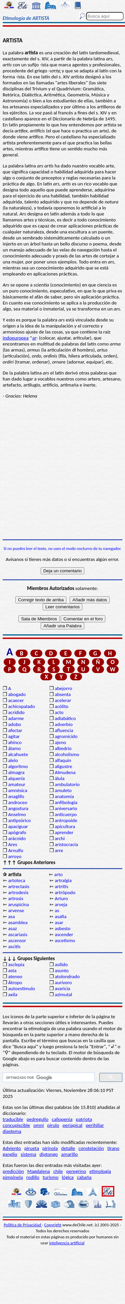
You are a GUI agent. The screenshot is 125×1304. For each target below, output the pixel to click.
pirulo (53, 1125)
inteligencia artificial (66, 1242)
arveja (61, 904)
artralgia (63, 880)
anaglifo (16, 796)
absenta (63, 694)
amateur (16, 784)
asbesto (62, 928)
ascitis (14, 946)
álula (59, 778)
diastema (12, 1131)
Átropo (15, 983)
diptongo (49, 1154)
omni (38, 1125)
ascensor (17, 940)
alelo (13, 760)
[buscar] (48, 1078)
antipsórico (19, 820)
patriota (84, 1119)
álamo (14, 748)
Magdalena (38, 1171)
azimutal (63, 995)
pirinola (50, 1148)
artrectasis (18, 886)
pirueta (31, 1148)
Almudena (65, 772)
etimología (100, 1171)
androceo (17, 802)
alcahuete (18, 754)
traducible (13, 1119)
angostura (18, 808)
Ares (12, 844)
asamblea (17, 922)
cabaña (84, 1177)
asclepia (16, 964)
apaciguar (18, 826)
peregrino (76, 1171)
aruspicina (18, 904)
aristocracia (66, 844)
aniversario (66, 808)
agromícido (66, 736)
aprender (64, 832)
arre (59, 850)
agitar (14, 736)
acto (59, 712)
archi (60, 838)
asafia (60, 916)
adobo (14, 724)
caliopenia (62, 1119)
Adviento (12, 1148)
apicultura (65, 826)
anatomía (64, 796)
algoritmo (18, 766)
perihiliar (95, 1125)
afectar (15, 730)
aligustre (63, 766)
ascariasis (17, 934)
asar (59, 922)
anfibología (66, 802)
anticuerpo (66, 814)
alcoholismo (67, 754)
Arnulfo (15, 850)
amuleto (63, 790)
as (57, 910)
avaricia (62, 989)
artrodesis (18, 892)
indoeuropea (16, 338)
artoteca (16, 880)
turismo (50, 1177)
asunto (61, 970)
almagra (16, 772)
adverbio (64, 724)
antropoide (66, 820)
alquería (16, 778)
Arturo (61, 898)
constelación (91, 1148)
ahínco (15, 742)
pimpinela (13, 1177)
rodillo (32, 1177)
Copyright (52, 1224)
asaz (12, 928)
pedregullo (37, 1119)
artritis (61, 886)
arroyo (14, 856)
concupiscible (16, 1125)
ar (34, 338)
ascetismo (65, 940)
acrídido (16, 712)
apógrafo (17, 832)
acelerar (63, 700)
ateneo (15, 976)
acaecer (16, 700)
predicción (13, 1171)
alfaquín (63, 760)
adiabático (65, 718)
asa (11, 916)
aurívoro (63, 983)
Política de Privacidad (23, 1224)
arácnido (17, 838)
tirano (113, 1148)
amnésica (17, 790)
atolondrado (67, 976)
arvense (16, 910)
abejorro (63, 688)
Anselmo (17, 814)
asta (12, 970)
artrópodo (65, 892)
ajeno (60, 742)
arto (58, 874)
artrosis (15, 898)
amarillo (69, 1154)
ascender (64, 934)
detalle (68, 1148)
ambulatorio (67, 784)
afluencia (64, 730)
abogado (17, 694)
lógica (68, 1177)
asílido (61, 964)
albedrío (63, 748)
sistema (28, 1154)
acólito (61, 706)
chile (58, 1171)
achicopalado (21, 706)
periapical (72, 1125)
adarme (16, 718)
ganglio (10, 1154)
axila (12, 995)
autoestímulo (21, 989)
